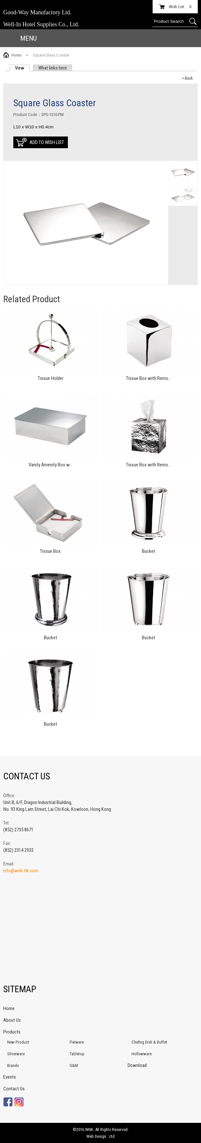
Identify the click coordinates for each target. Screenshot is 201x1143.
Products (11, 1032)
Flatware (76, 1042)
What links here (52, 68)
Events (9, 1077)
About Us (12, 1020)
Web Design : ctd (100, 1136)
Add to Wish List (47, 142)
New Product (18, 1042)
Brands (13, 1065)
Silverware (16, 1053)
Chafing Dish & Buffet (149, 1042)
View (22, 68)
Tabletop (76, 1053)
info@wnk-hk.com (20, 871)
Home (16, 55)
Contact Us (14, 1089)
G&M (73, 1065)
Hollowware (142, 1053)
